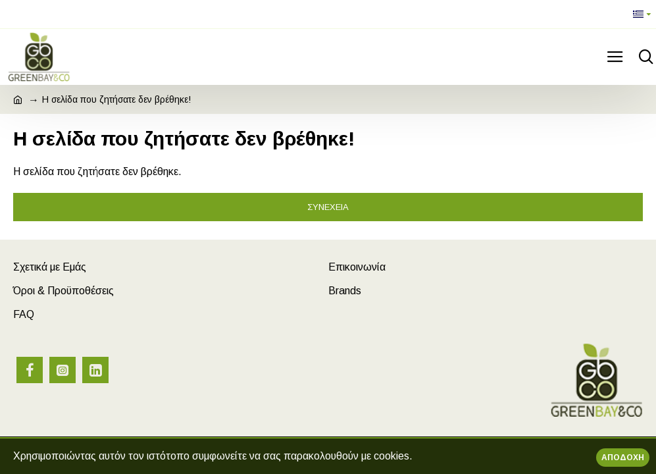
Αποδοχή (622, 457)
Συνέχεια (328, 207)
